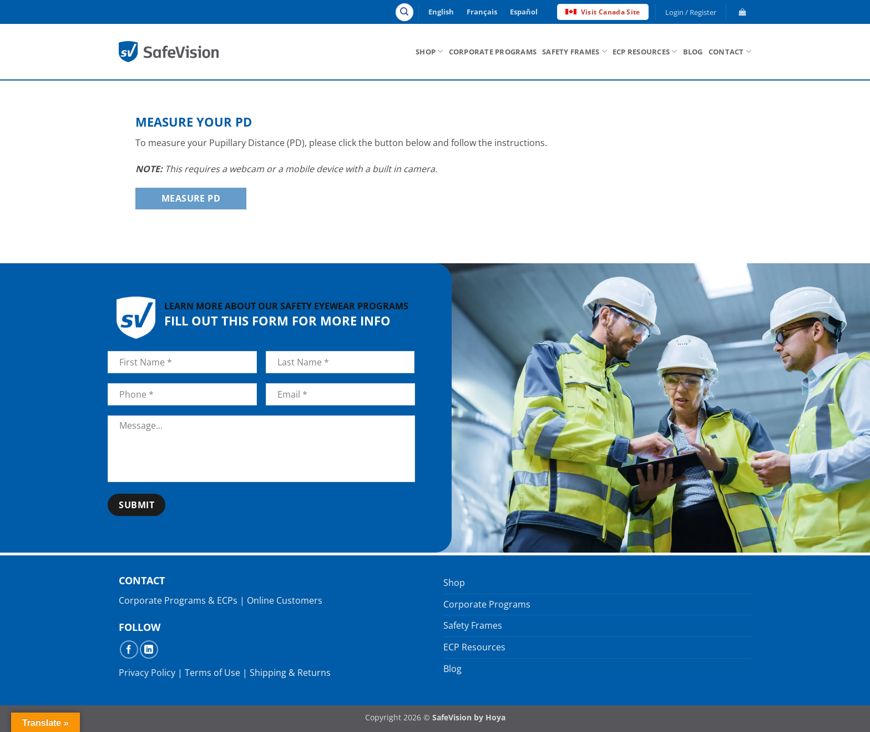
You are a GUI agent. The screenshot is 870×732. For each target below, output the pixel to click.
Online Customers (284, 600)
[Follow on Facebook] (129, 649)
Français (482, 12)
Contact (730, 51)
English (441, 12)
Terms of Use (212, 672)
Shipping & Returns (290, 672)
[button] (691, 12)
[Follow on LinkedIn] (149, 649)
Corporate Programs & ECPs (178, 600)
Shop (429, 51)
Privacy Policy (147, 672)
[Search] (404, 12)
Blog (693, 52)
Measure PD (191, 198)
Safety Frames (574, 51)
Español (524, 12)
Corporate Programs (493, 52)
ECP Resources (645, 51)
